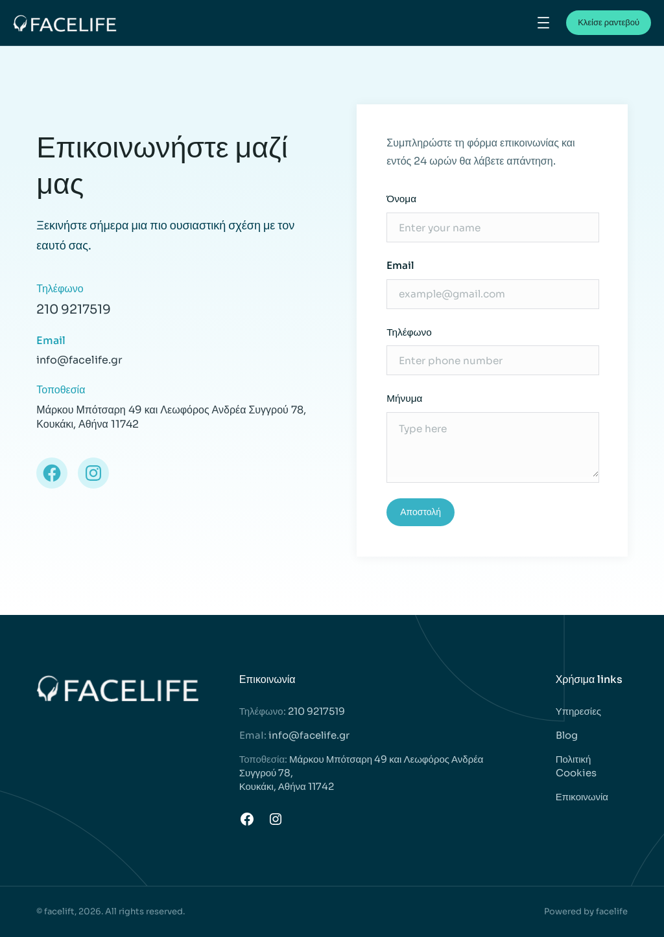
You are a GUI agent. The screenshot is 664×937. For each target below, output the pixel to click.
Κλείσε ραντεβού (608, 22)
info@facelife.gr (309, 735)
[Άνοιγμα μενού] (543, 22)
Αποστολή (420, 512)
